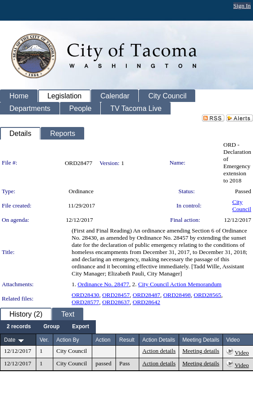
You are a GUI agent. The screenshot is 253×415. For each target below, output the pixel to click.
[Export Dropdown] (80, 327)
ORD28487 (146, 295)
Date (9, 340)
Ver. (44, 340)
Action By (67, 340)
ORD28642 (146, 302)
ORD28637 (115, 302)
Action (102, 340)
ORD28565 (207, 295)
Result (126, 340)
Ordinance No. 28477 (103, 284)
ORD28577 (85, 302)
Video (242, 352)
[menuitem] (18, 327)
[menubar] (48, 327)
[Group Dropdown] (51, 327)
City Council (241, 205)
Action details (159, 350)
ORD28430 (85, 295)
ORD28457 (115, 295)
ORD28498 (176, 295)
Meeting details (200, 350)
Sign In (242, 5)
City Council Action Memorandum (179, 284)
